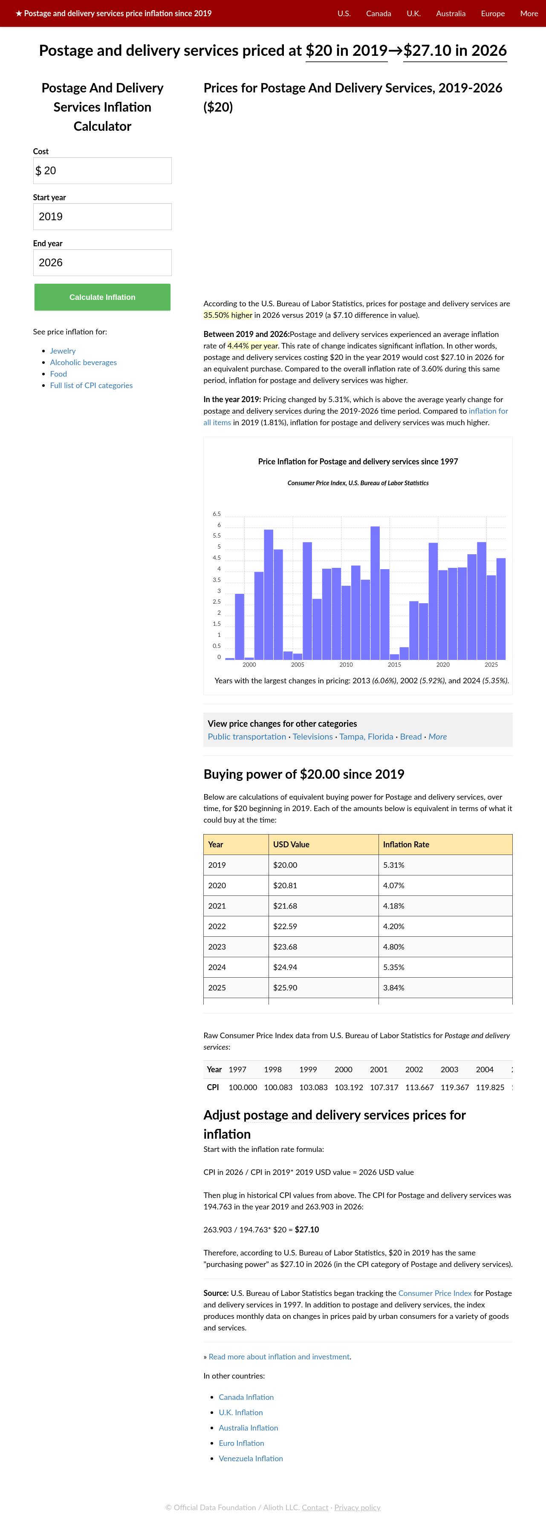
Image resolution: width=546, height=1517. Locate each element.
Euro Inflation (241, 1443)
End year (48, 243)
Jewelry (63, 350)
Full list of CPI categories (91, 385)
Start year (49, 197)
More (529, 13)
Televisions (312, 736)
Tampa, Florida (366, 736)
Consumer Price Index (435, 1293)
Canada (378, 13)
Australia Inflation (248, 1427)
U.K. (414, 13)
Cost (41, 151)
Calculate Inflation (102, 297)
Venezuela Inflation (251, 1458)
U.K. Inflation (241, 1412)
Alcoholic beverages (83, 362)
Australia (451, 13)
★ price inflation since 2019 (113, 13)
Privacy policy (358, 1507)
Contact (315, 1507)
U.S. (344, 13)
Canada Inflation (246, 1397)
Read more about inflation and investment (279, 1356)
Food (58, 373)
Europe (493, 13)
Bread (411, 736)
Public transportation (247, 736)
